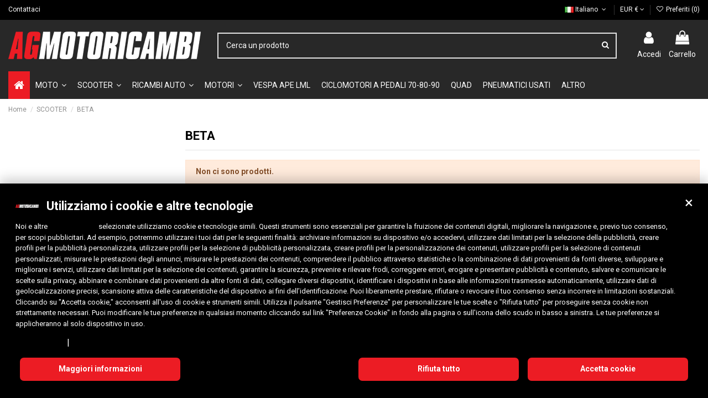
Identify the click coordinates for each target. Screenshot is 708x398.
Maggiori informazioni (100, 368)
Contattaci (24, 9)
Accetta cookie (608, 368)
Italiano (586, 9)
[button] (689, 203)
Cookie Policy (96, 342)
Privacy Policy (39, 342)
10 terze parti (73, 226)
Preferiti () (678, 9)
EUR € (632, 9)
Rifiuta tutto (439, 368)
